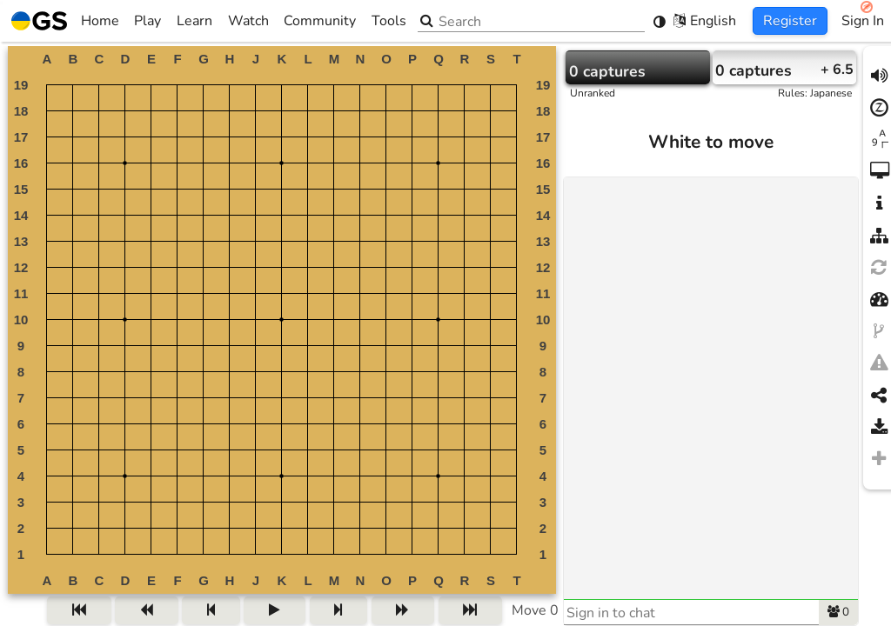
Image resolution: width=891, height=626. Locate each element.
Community (320, 20)
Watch (248, 20)
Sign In (862, 20)
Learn (194, 20)
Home (65, 20)
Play (147, 20)
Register (790, 20)
